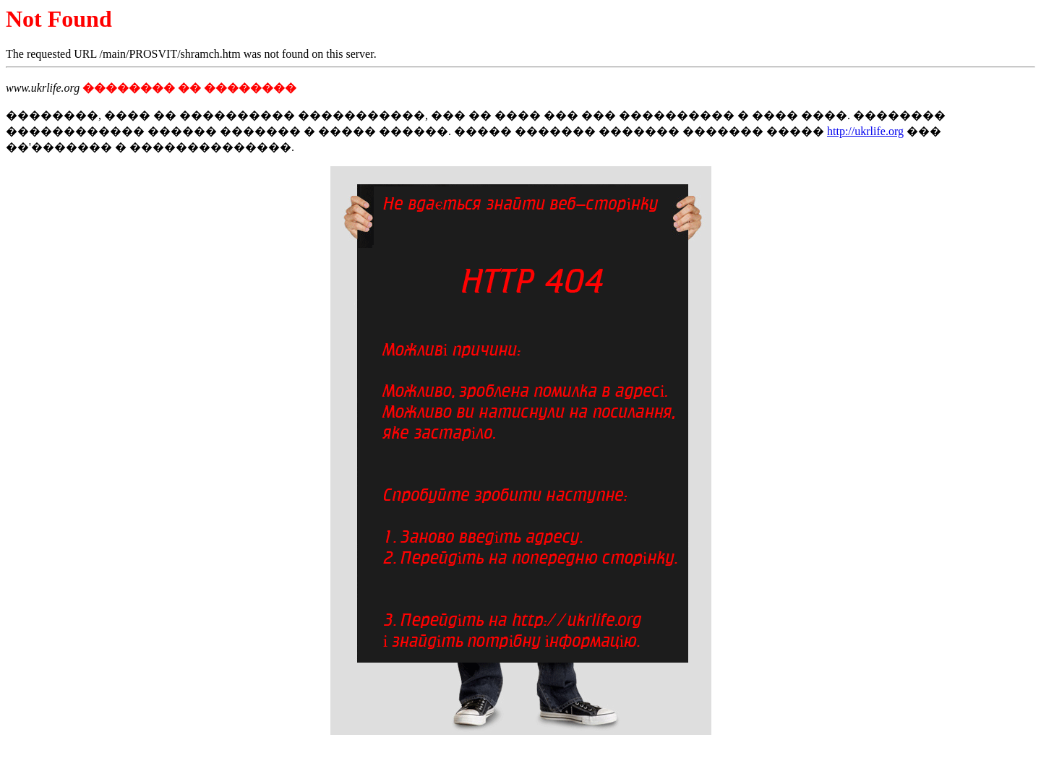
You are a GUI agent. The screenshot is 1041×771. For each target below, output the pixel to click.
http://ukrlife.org (865, 131)
